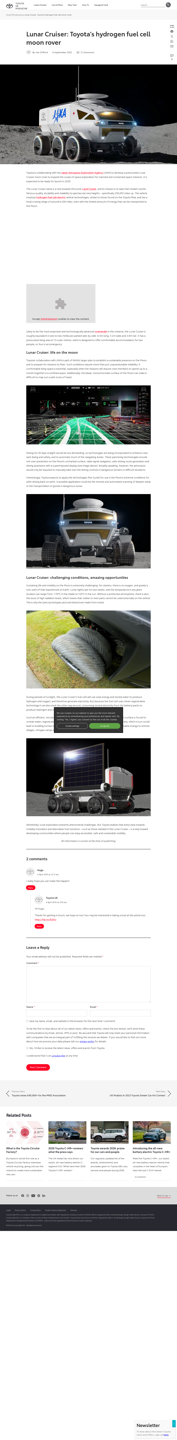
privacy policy (87, 1041)
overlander (101, 331)
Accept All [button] (104, 726)
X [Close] (174, 83)
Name (30, 1006)
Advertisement (49, 318)
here (166, 94)
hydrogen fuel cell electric (51, 197)
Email (93, 1006)
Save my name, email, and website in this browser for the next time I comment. (72, 1020)
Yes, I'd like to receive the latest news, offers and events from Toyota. (67, 1047)
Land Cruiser (89, 188)
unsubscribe (58, 1055)
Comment (32, 962)
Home (8, 14)
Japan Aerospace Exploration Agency (82, 172)
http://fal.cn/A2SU (45, 919)
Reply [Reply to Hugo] (30, 887)
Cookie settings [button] (72, 726)
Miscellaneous (18, 14)
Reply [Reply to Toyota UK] (39, 926)
